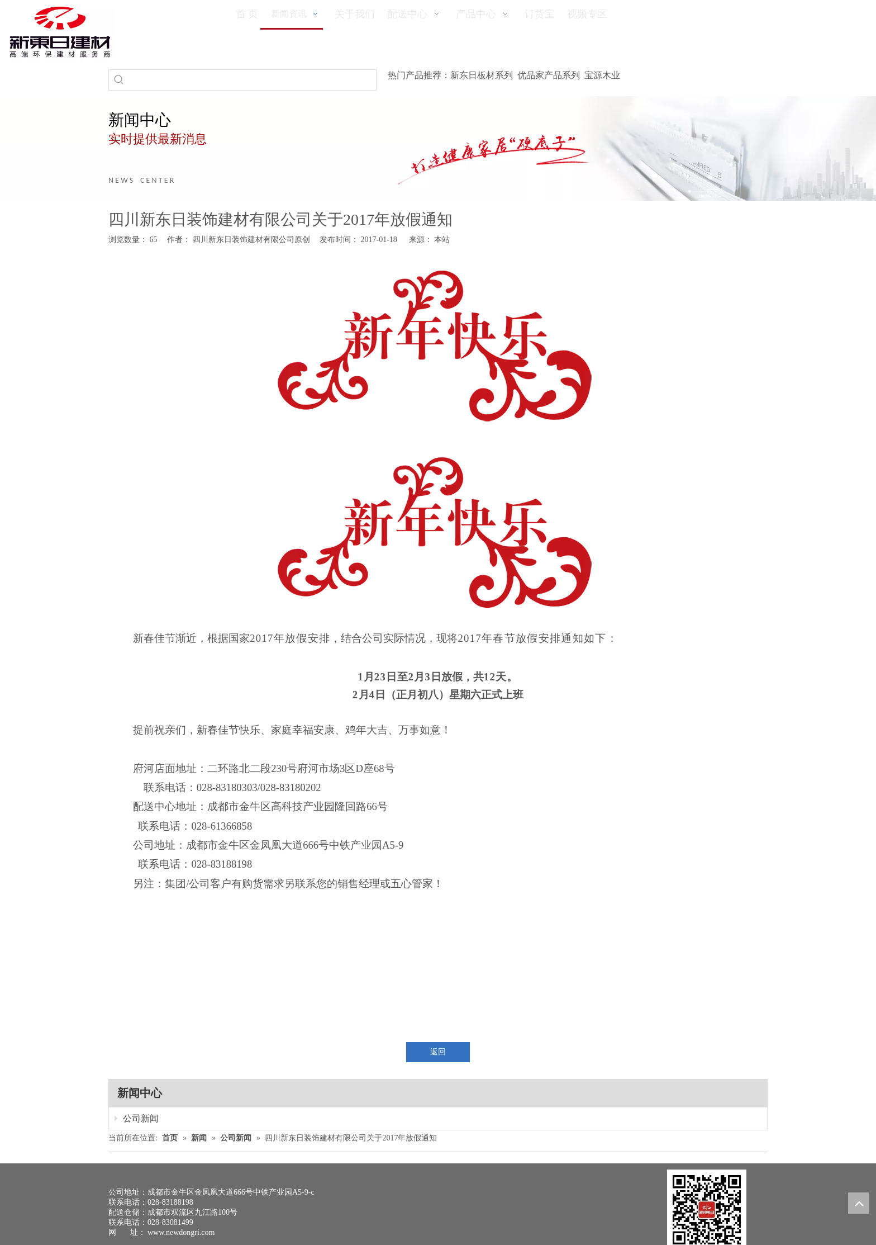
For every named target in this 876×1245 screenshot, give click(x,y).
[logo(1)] (60, 32)
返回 (438, 1052)
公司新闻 (137, 1118)
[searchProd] (252, 80)
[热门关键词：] (119, 80)
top (858, 1203)
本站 (442, 239)
